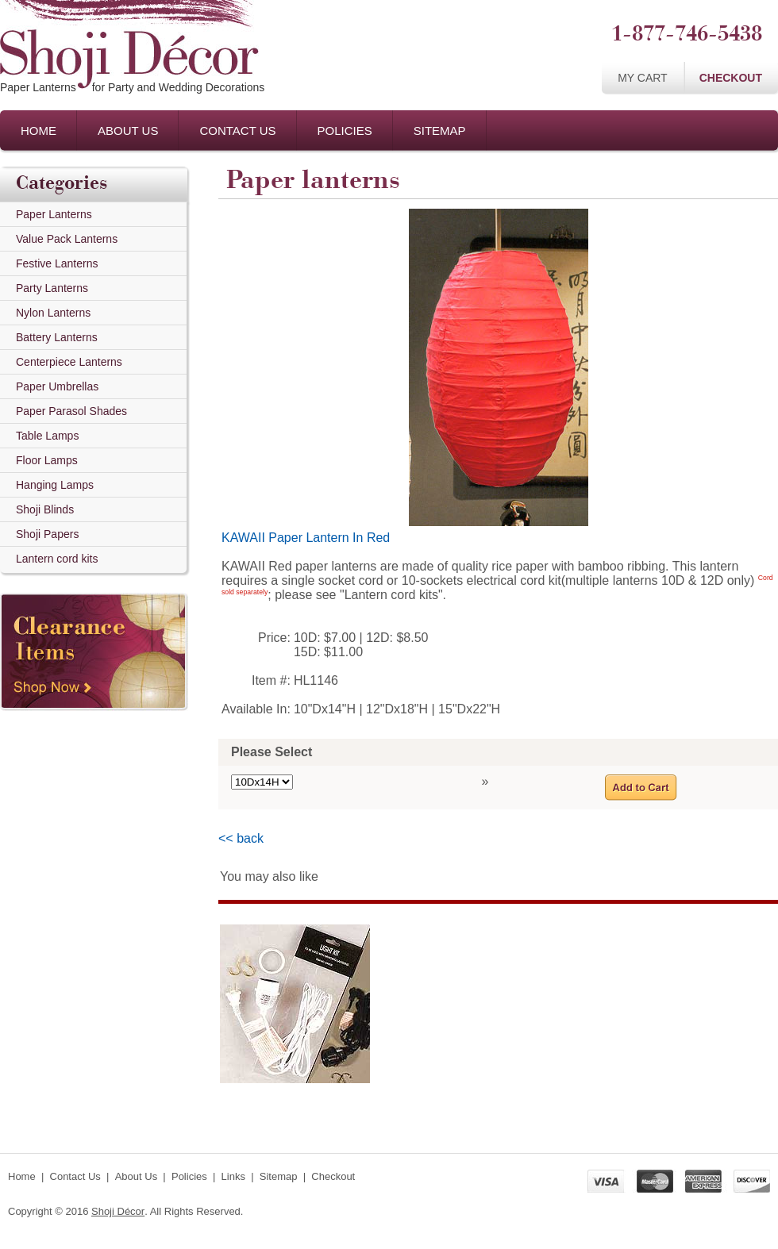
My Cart (643, 77)
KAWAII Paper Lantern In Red (305, 537)
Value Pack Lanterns (66, 239)
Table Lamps (47, 435)
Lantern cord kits (57, 558)
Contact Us (237, 130)
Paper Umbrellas (57, 386)
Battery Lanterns (57, 337)
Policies (345, 130)
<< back (241, 838)
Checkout (730, 77)
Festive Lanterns (57, 263)
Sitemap (440, 130)
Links (233, 1176)
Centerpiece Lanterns (69, 361)
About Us (128, 130)
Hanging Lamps (55, 484)
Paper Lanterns (54, 214)
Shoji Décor (117, 1211)
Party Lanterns (52, 288)
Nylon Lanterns (53, 312)
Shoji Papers (47, 534)
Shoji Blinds (45, 509)
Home (38, 130)
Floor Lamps (47, 460)
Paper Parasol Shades (71, 411)
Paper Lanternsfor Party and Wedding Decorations (132, 87)
